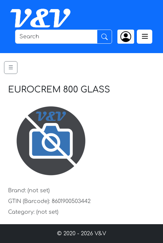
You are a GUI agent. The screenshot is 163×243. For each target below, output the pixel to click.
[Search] (56, 37)
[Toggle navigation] (144, 37)
